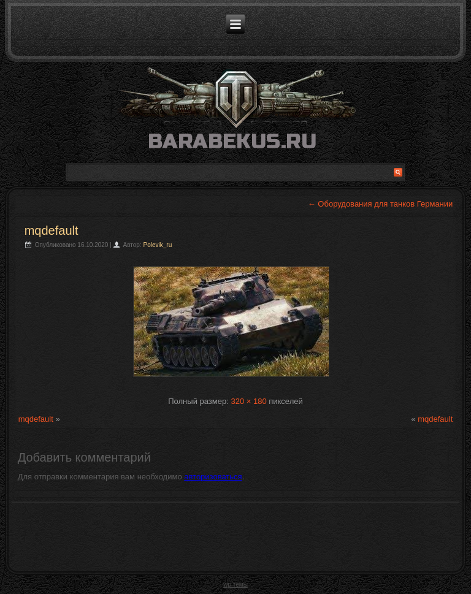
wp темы (235, 584)
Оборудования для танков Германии (380, 203)
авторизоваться (213, 476)
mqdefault (51, 230)
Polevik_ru (158, 245)
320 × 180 (248, 401)
